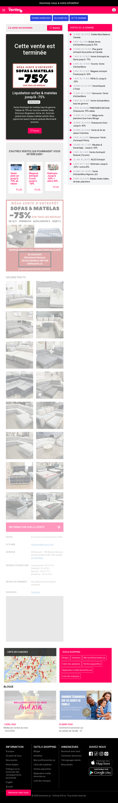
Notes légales (12, 764)
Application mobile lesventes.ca (77, 670)
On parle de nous (14, 756)
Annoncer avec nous (18, 792)
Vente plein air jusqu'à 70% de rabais (14, 178)
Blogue (65, 658)
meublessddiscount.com (42, 544)
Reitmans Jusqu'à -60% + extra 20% (52, 177)
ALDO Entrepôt (98, 159)
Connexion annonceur (71, 756)
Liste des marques (70, 676)
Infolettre (76, 658)
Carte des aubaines (71, 664)
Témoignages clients (71, 760)
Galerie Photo (16, 277)
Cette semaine (78, 18)
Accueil (9, 786)
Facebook (35, 592)
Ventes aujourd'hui (92, 664)
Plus (19, 189)
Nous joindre (11, 760)
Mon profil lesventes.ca (94, 658)
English (9, 782)
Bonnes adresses (41, 18)
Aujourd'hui (60, 18)
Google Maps (37, 558)
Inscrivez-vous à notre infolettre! (59, 3)
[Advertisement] (34, 618)
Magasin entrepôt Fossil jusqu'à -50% (33, 178)
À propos (10, 751)
